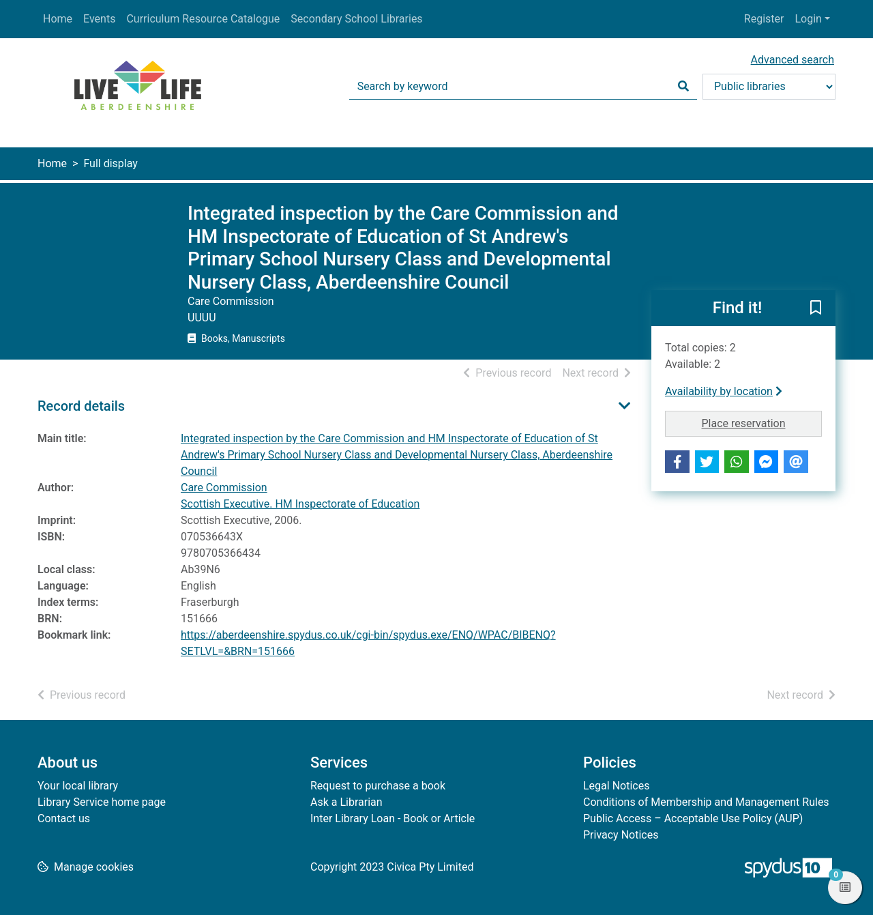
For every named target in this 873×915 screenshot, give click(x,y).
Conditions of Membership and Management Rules (706, 802)
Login (808, 18)
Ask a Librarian (346, 802)
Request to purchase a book (377, 785)
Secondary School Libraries (356, 18)
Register (764, 18)
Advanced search (792, 59)
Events (99, 18)
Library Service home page (102, 802)
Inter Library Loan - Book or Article (392, 818)
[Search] (683, 87)
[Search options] (768, 87)
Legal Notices (616, 785)
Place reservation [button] (762, 422)
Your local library (78, 785)
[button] (816, 309)
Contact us (64, 818)
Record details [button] (81, 406)
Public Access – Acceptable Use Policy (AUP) (693, 818)
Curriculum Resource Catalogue (203, 18)
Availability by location (723, 391)
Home (57, 18)
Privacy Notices (620, 834)
